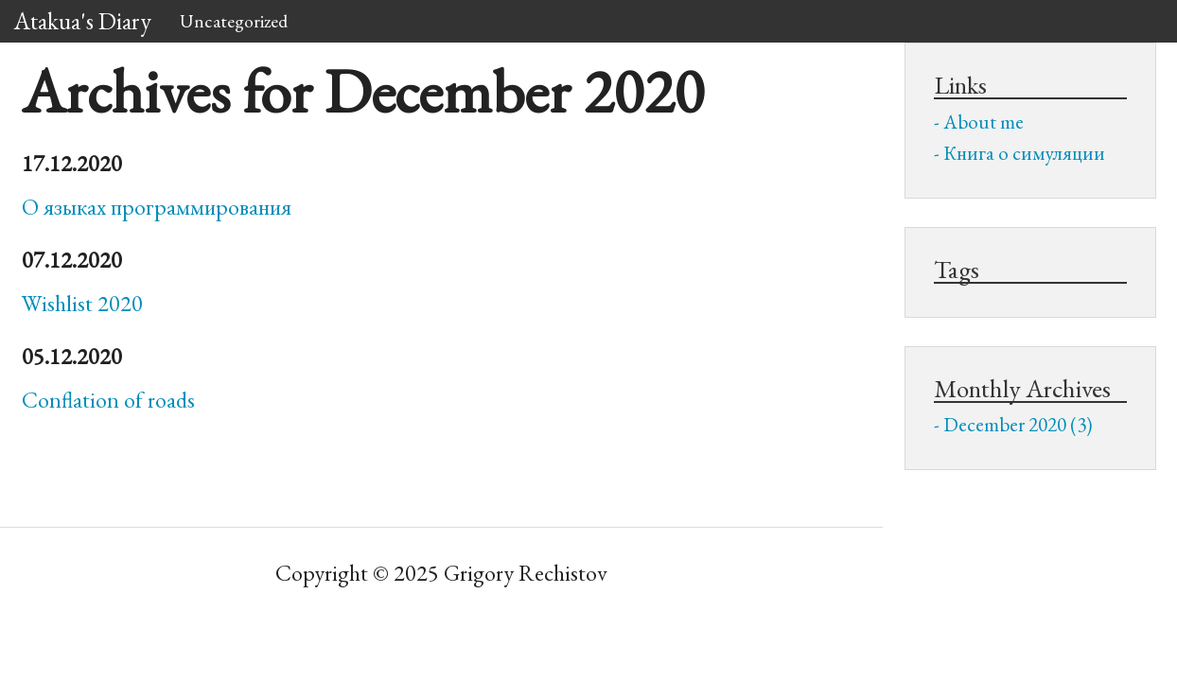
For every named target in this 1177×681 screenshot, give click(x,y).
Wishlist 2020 (82, 303)
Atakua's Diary (82, 21)
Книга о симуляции (1024, 153)
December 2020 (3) (1018, 424)
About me (983, 121)
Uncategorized (234, 21)
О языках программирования (156, 206)
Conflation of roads (108, 399)
